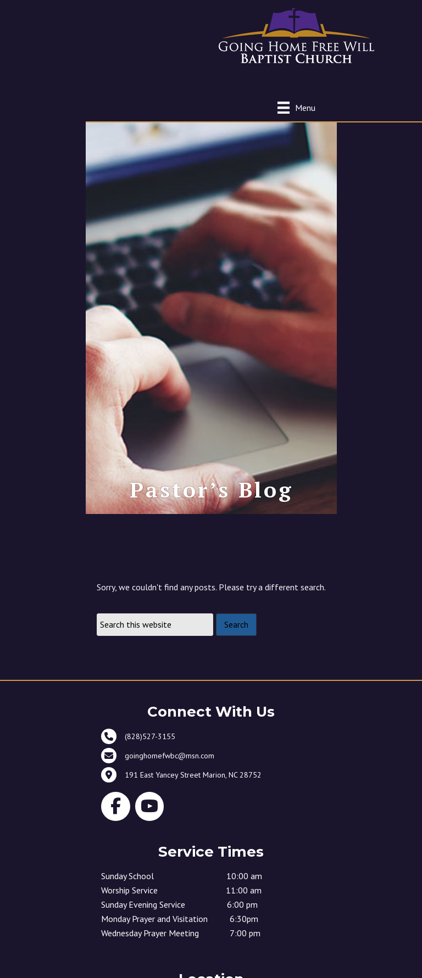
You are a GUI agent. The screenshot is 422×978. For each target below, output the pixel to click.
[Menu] (296, 107)
